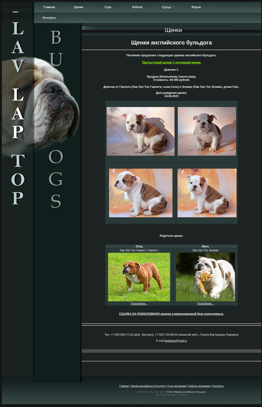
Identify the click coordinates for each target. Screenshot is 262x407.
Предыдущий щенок (157, 62)
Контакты (218, 386)
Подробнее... (139, 303)
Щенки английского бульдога (148, 386)
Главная (124, 386)
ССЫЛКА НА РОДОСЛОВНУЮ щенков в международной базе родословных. (171, 314)
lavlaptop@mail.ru (176, 340)
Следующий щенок (187, 62)
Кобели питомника (199, 386)
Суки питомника (177, 386)
